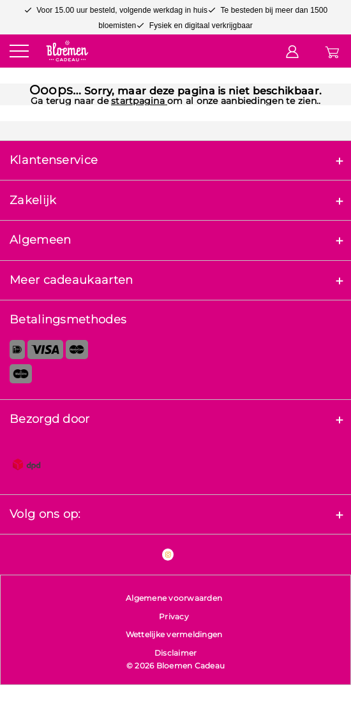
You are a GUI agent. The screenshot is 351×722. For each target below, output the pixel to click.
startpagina (139, 101)
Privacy (174, 616)
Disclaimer (175, 653)
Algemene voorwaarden (174, 598)
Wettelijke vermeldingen (174, 634)
